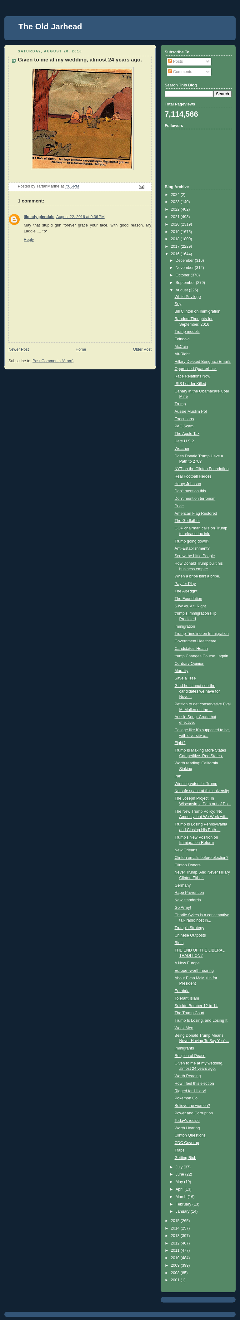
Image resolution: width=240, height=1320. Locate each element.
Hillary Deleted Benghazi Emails (203, 361)
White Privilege (188, 297)
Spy (178, 304)
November (185, 267)
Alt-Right (182, 354)
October (183, 275)
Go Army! (183, 907)
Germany (183, 885)
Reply (29, 239)
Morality (181, 671)
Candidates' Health (191, 648)
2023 (176, 202)
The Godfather (187, 521)
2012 (176, 1243)
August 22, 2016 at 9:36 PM (80, 217)
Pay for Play (185, 584)
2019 (176, 232)
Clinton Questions (190, 1135)
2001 (176, 1280)
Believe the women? (192, 1105)
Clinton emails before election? (201, 857)
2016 (176, 254)
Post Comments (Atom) (52, 361)
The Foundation (188, 599)
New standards (188, 900)
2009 (176, 1265)
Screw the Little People (195, 556)
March (182, 1197)
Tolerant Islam (187, 998)
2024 (176, 194)
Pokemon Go (186, 1098)
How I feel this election (194, 1083)
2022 (176, 209)
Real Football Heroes (193, 476)
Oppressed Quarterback (196, 369)
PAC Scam (184, 426)
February (184, 1204)
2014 (176, 1228)
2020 (176, 224)
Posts (175, 61)
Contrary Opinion (189, 663)
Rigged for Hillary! (190, 1091)
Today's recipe (187, 1120)
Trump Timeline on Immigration (202, 633)
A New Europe (187, 963)
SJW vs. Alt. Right (190, 606)
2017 (176, 246)
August (182, 290)
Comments (180, 72)
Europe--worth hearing (194, 970)
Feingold (182, 339)
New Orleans (186, 850)
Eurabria (182, 991)
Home (81, 349)
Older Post (142, 349)
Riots (179, 943)
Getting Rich (185, 1158)
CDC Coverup (187, 1143)
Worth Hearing (187, 1128)
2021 (176, 217)
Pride (179, 506)
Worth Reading (188, 1076)
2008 (176, 1273)
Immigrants (184, 1048)
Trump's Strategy (189, 928)
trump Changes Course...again (201, 656)
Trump (180, 404)
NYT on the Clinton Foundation (202, 469)
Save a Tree (185, 678)
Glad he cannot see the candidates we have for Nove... (197, 691)
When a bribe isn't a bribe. (197, 576)
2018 (176, 239)
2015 (176, 1221)
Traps (180, 1150)
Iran (178, 776)
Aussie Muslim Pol (191, 411)
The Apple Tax (187, 433)
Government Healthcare (196, 641)
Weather (182, 448)
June (180, 1174)
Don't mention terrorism (195, 498)
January (183, 1211)
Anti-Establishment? (192, 548)
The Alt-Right (186, 591)
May (180, 1182)
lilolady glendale (39, 217)
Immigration (185, 626)
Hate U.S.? (184, 441)
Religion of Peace (190, 1056)
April (180, 1189)
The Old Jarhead (50, 26)
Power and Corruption (194, 1113)
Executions (184, 419)
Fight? (180, 743)
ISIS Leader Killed (190, 384)
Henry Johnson (188, 484)
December (185, 260)
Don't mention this (190, 491)
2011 (176, 1250)
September (186, 282)
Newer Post (18, 349)
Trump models (187, 331)
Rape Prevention (189, 892)
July (180, 1167)
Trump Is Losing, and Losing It (201, 1020)
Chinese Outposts (190, 935)
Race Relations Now (192, 376)
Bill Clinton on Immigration (197, 311)
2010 (176, 1258)
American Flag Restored (196, 513)
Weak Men (184, 1028)
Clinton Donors (188, 865)
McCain (181, 346)
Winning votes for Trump (196, 784)
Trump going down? (192, 541)
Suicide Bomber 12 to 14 (196, 1006)
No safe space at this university (202, 791)
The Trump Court (189, 1013)
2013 (176, 1236)
